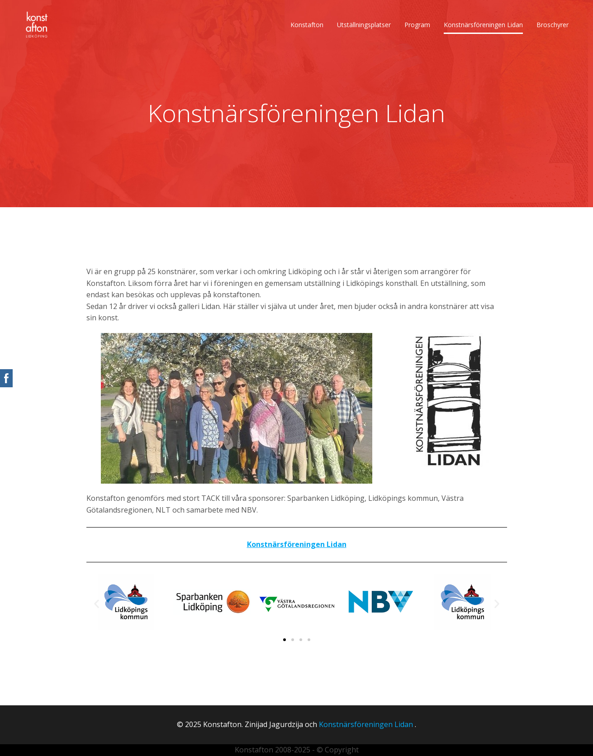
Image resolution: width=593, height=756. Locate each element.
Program (417, 24)
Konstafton (306, 24)
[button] (96, 603)
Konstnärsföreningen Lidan (483, 24)
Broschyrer (552, 24)
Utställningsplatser (364, 24)
